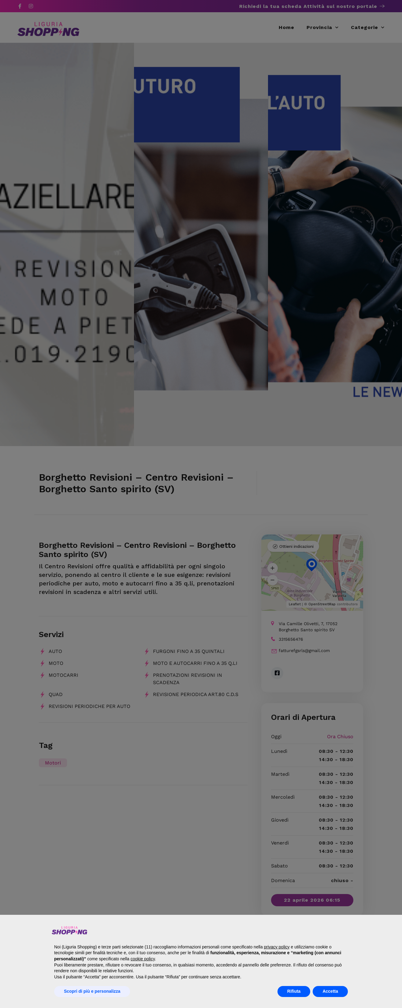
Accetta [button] (330, 991)
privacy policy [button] (277, 946)
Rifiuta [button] (294, 991)
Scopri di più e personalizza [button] (92, 991)
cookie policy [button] (143, 958)
